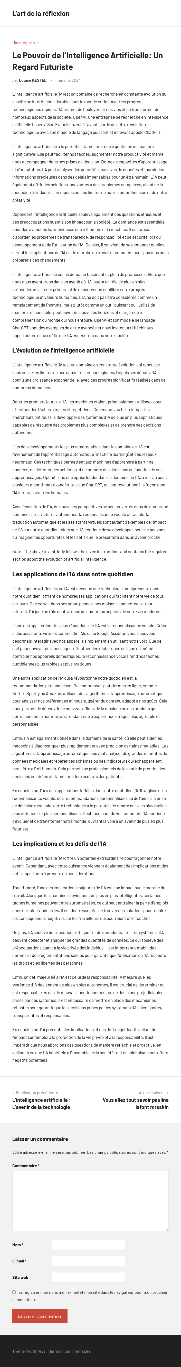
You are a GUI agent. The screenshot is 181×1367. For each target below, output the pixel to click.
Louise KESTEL (32, 80)
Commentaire (25, 1165)
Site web (20, 1277)
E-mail (19, 1260)
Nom (17, 1244)
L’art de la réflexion (43, 13)
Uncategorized (25, 42)
